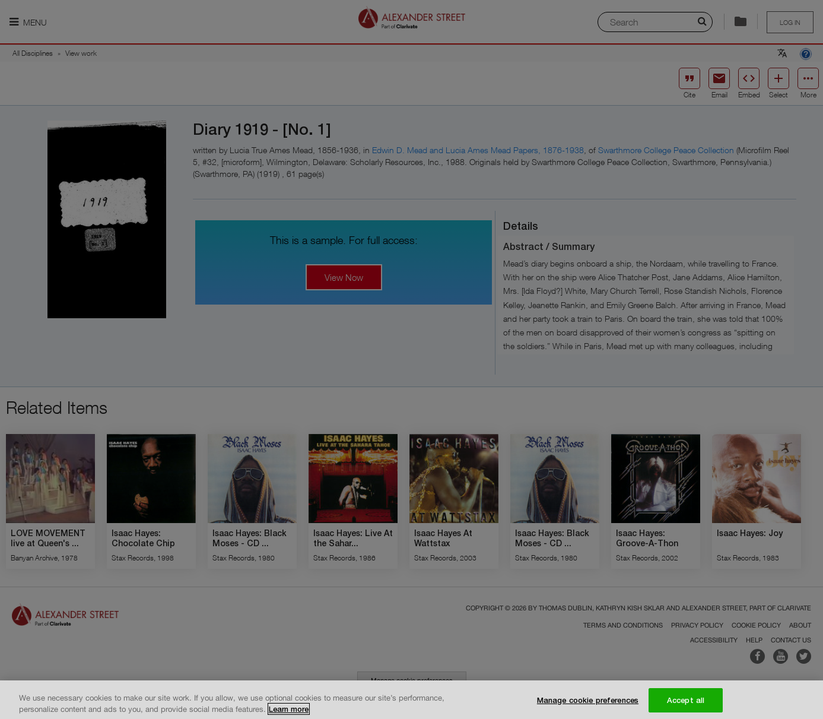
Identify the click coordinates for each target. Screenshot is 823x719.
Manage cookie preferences (587, 704)
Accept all (685, 704)
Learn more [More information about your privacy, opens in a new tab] (289, 713)
